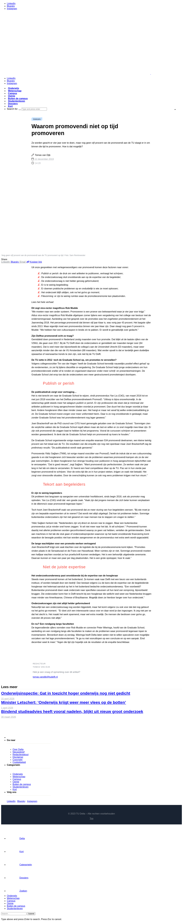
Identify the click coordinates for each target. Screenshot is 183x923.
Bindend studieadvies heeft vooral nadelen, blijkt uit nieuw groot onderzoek (72, 711)
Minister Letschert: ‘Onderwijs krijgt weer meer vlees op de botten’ (63, 702)
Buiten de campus (18, 98)
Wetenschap (14, 91)
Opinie (11, 96)
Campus (12, 93)
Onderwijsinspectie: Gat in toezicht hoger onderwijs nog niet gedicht (65, 693)
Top (91, 818)
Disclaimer (18, 757)
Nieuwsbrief (19, 752)
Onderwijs (13, 88)
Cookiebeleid (19, 762)
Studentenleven (16, 101)
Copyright (17, 759)
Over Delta (18, 749)
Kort (10, 106)
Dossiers (13, 103)
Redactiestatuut (20, 754)
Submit (31, 914)
